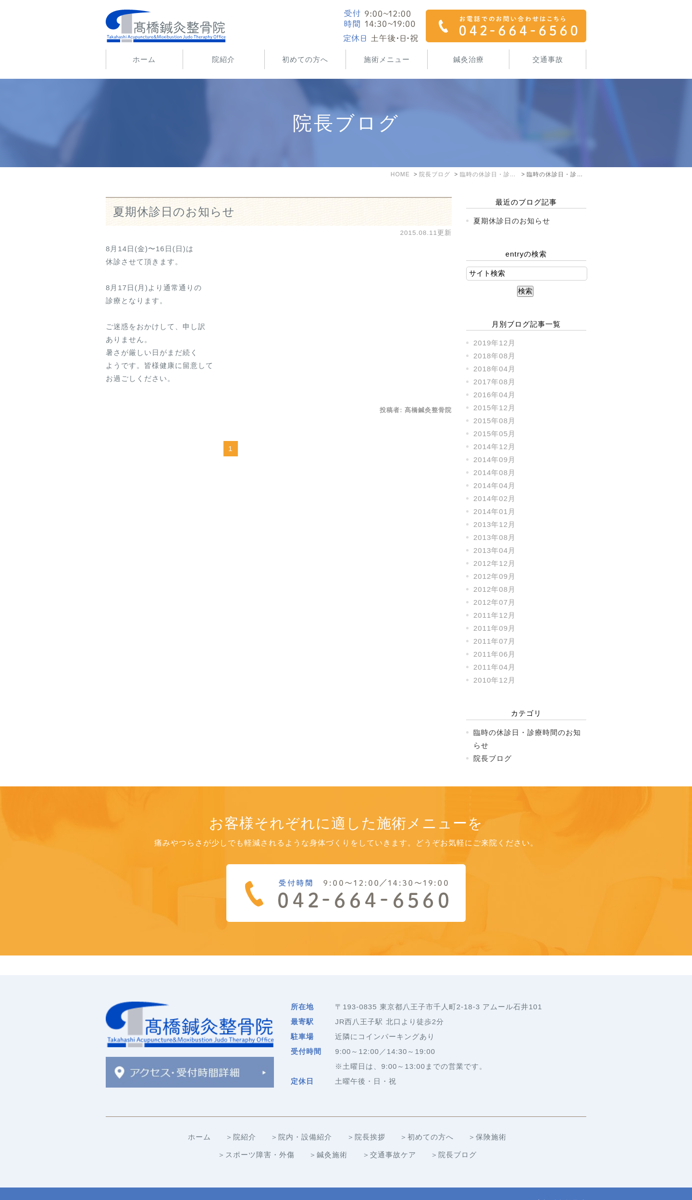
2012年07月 (494, 602)
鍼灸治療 (468, 59)
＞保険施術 (487, 1117)
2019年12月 (494, 343)
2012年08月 (494, 589)
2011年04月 (494, 667)
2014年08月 (494, 472)
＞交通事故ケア (389, 1135)
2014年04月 (494, 485)
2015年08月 (494, 420)
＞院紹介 (240, 1117)
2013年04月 (494, 550)
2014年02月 (494, 498)
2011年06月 (494, 654)
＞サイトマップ (133, 1184)
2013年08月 (494, 537)
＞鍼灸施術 (328, 1135)
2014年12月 (494, 446)
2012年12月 (494, 563)
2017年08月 (494, 382)
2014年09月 (494, 459)
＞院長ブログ (454, 1135)
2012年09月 (494, 576)
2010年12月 (494, 680)
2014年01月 (494, 511)
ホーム (144, 59)
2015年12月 (494, 408)
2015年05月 (494, 433)
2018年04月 (494, 369)
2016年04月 (494, 395)
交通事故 (547, 59)
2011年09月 (494, 628)
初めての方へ (305, 59)
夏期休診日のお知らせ (174, 211)
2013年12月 (494, 524)
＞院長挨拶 (366, 1117)
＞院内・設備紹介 (301, 1117)
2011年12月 (494, 615)
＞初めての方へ (427, 1117)
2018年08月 (494, 356)
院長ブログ (492, 758)
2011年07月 (494, 641)
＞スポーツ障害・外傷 (256, 1135)
